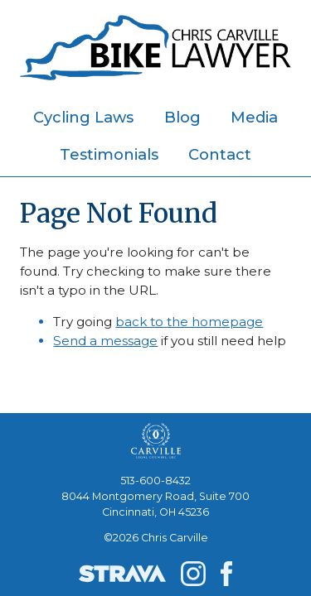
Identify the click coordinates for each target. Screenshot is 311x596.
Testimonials (109, 154)
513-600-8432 (155, 480)
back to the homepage (189, 321)
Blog (182, 117)
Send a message (105, 340)
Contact (219, 154)
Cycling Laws (83, 117)
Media (254, 117)
